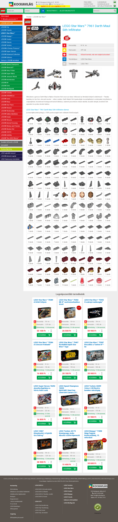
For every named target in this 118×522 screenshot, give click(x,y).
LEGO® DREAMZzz (7, 96)
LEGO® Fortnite (6, 93)
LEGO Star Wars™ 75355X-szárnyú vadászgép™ (94, 301)
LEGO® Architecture (8, 80)
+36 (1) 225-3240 (42, 4)
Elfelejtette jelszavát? (17, 517)
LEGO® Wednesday (8, 111)
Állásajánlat (14, 508)
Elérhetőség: (73, 55)
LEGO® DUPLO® (7, 23)
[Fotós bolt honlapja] (115, 6)
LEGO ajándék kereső (8, 153)
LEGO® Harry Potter (8, 70)
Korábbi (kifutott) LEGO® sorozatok (9, 143)
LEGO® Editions (6, 57)
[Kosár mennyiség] (48, 330)
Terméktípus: (73, 59)
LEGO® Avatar (6, 117)
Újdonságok (102, 2)
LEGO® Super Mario (8, 73)
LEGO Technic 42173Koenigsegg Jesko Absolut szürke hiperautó (69, 433)
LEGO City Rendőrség (41, 505)
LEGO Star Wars (86, 59)
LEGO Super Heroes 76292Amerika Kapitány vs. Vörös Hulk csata (44, 388)
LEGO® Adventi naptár (8, 156)
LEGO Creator (68, 491)
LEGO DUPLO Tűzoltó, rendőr (44, 494)
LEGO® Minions (6, 120)
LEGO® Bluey (5, 102)
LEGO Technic (68, 485)
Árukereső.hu (98, 513)
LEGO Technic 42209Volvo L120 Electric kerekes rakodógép (92, 388)
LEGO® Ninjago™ (6, 36)
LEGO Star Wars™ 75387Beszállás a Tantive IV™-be (94, 344)
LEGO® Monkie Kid (7, 129)
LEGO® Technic (6, 45)
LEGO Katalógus (89, 6)
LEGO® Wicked (6, 108)
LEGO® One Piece (7, 105)
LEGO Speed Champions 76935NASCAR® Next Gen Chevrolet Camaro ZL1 (69, 389)
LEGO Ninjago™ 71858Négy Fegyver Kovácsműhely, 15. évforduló (93, 434)
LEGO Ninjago (68, 494)
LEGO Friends (68, 497)
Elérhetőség (88, 4)
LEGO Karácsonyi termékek (10, 159)
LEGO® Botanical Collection (10, 54)
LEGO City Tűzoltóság (41, 508)
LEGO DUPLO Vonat (41, 496)
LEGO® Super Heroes (8, 51)
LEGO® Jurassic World (9, 77)
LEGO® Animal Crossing (9, 123)
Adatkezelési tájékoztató (18, 494)
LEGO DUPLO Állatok (41, 491)
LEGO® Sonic (5, 99)
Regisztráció (52, 11)
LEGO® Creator (6, 39)
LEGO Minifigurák (69, 503)
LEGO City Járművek (41, 512)
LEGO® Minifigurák (7, 89)
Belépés (12, 496)
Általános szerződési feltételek (19, 491)
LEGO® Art (4, 83)
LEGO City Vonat (40, 510)
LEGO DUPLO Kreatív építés (43, 489)
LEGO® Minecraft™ (7, 67)
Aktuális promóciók (105, 6)
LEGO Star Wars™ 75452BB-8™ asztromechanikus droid (69, 302)
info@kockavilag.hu (99, 495)
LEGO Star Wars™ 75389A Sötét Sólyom (43, 301)
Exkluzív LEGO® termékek (10, 60)
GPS (57, 2)
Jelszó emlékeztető (67, 11)
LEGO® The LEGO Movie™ (10, 138)
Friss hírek (87, 2)
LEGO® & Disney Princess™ (10, 48)
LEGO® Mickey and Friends (10, 126)
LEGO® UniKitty (6, 135)
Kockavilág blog (103, 4)
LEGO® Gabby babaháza (9, 114)
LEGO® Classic (6, 42)
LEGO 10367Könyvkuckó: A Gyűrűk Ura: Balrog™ (43, 433)
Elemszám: (72, 50)
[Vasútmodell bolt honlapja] (115, 2)
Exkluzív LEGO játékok (70, 500)
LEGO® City (5, 27)
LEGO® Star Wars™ (8, 33)
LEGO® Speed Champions (10, 64)
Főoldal (28, 17)
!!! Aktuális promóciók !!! (9, 19)
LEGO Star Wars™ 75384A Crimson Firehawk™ (43, 343)
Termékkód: (73, 64)
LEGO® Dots (5, 86)
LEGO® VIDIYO (6, 132)
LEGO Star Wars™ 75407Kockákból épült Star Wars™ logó (68, 344)
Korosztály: (72, 45)
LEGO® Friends (6, 30)
